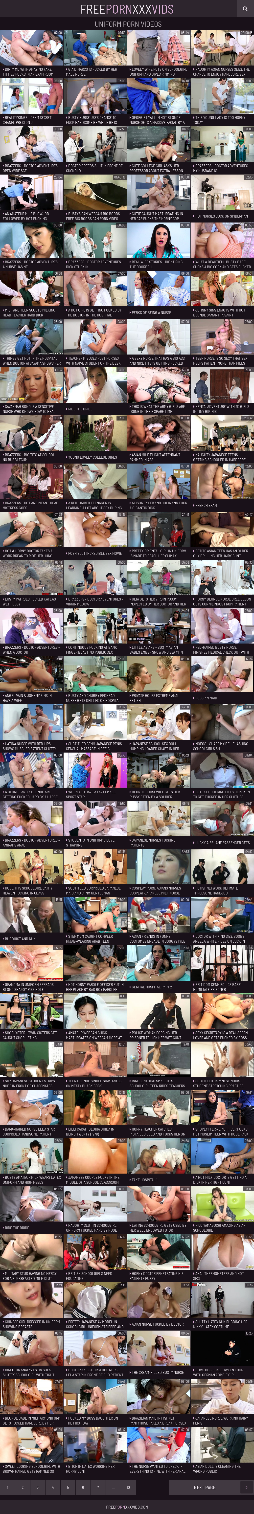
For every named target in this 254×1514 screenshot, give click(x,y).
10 (128, 1487)
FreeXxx (127, 8)
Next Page (223, 1487)
